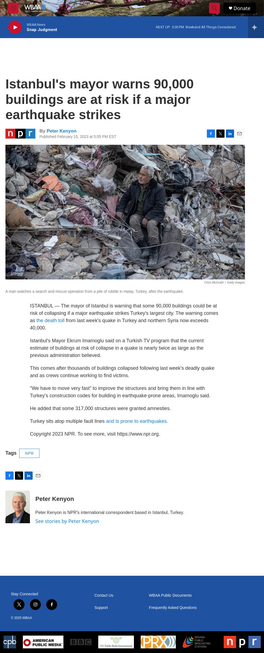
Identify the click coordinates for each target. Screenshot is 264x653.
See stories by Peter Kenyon (67, 521)
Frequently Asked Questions (173, 608)
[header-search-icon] (214, 8)
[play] (15, 27)
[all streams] (256, 27)
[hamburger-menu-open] (13, 8)
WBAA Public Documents (170, 595)
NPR (29, 453)
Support (101, 608)
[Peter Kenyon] (17, 507)
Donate (242, 8)
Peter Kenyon (61, 131)
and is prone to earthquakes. (137, 421)
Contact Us (103, 595)
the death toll (50, 320)
